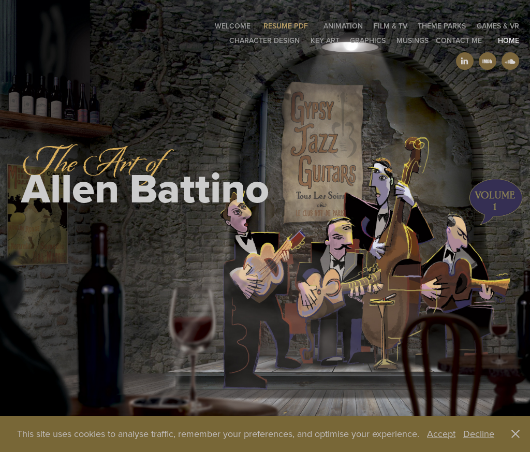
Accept (441, 433)
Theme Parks (442, 26)
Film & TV (390, 26)
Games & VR (498, 26)
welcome (233, 26)
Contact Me (459, 40)
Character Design (264, 40)
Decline (478, 433)
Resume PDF (285, 26)
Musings (412, 40)
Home (508, 40)
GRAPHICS (368, 40)
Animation (343, 26)
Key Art (325, 40)
